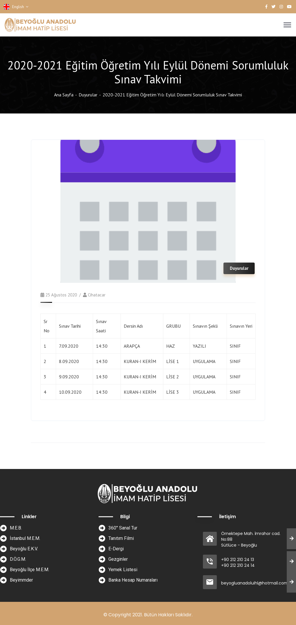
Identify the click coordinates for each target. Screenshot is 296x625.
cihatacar (97, 295)
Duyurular (88, 95)
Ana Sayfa (63, 95)
